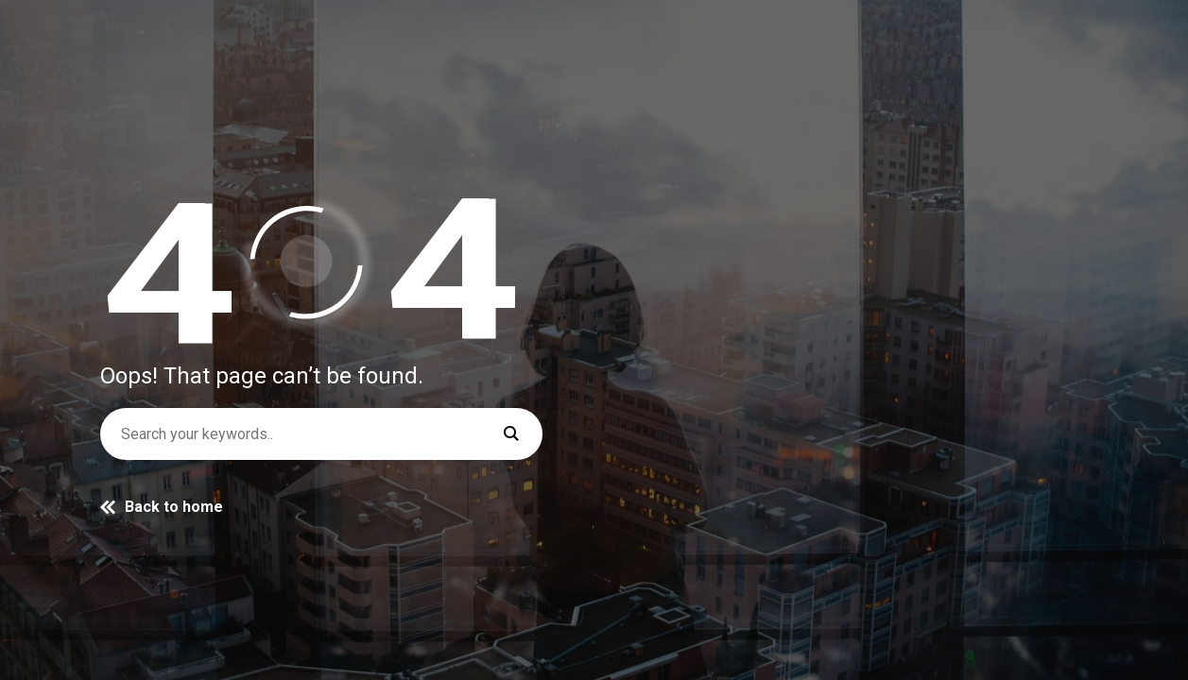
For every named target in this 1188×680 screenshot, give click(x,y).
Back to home (161, 507)
